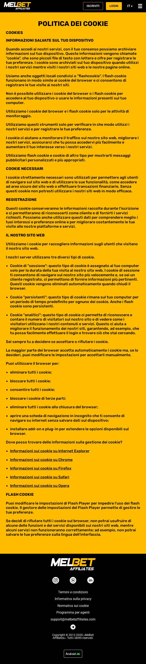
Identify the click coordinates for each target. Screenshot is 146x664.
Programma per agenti (73, 612)
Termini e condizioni (73, 592)
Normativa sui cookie (73, 605)
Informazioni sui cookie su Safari (39, 477)
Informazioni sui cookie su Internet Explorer (50, 451)
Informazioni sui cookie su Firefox (40, 468)
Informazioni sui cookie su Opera (39, 485)
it (130, 6)
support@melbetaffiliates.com (73, 619)
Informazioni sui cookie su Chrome (41, 459)
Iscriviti (93, 6)
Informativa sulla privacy (73, 599)
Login (114, 6)
